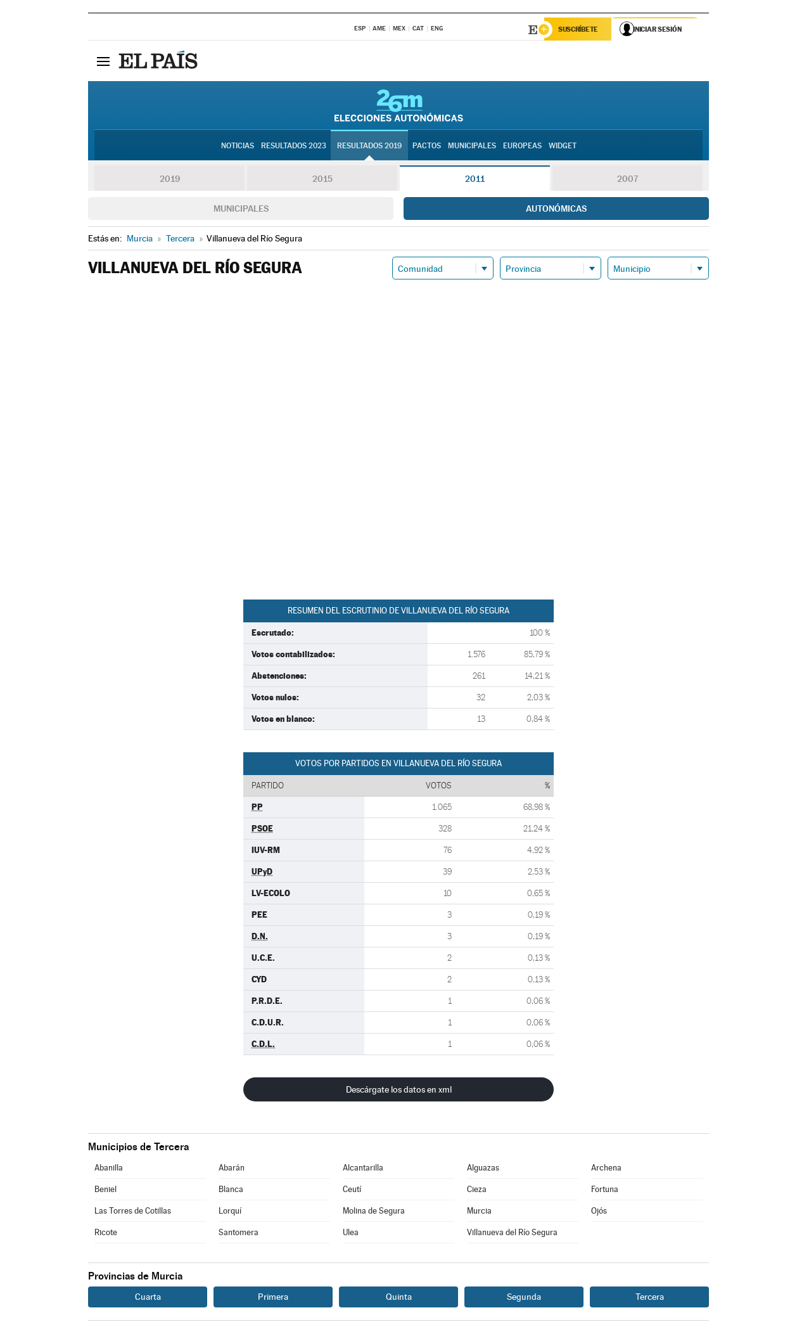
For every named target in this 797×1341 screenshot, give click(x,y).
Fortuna (604, 1190)
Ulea (351, 1233)
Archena (606, 1169)
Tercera (649, 1298)
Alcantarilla (363, 1169)
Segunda (524, 1298)
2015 (322, 180)
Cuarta (148, 1298)
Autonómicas (556, 210)
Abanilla (108, 1169)
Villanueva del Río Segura (512, 1233)
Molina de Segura (374, 1212)
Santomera (238, 1233)
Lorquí (230, 1212)
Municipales (241, 210)
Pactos (426, 146)
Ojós (599, 1212)
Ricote (105, 1233)
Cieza (477, 1190)
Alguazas (483, 1169)
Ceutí (352, 1190)
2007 (627, 180)
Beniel (105, 1190)
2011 (475, 180)
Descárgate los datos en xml (399, 1091)
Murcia (479, 1212)
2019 (170, 180)
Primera (273, 1298)
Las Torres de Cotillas (132, 1212)
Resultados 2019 (369, 146)
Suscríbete (580, 29)
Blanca (231, 1190)
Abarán (232, 1169)
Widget (563, 146)
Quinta (399, 1298)
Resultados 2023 (293, 146)
